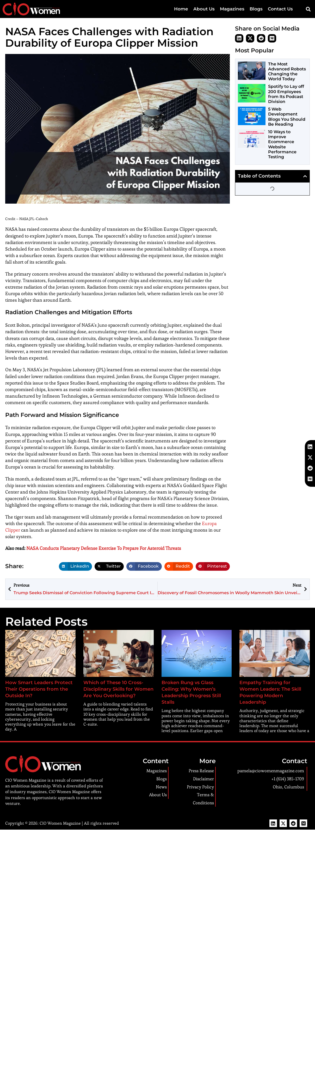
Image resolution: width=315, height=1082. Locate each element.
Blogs (258, 8)
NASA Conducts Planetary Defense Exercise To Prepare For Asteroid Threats (103, 548)
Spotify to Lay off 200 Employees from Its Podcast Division (286, 94)
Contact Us (281, 8)
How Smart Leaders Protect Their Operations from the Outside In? (39, 689)
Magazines (235, 8)
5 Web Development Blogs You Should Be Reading (286, 117)
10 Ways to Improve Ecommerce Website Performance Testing (282, 144)
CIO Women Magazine (60, 823)
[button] (308, 9)
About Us (209, 8)
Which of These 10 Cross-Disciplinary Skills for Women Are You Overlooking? (118, 689)
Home (187, 8)
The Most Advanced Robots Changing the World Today (287, 72)
